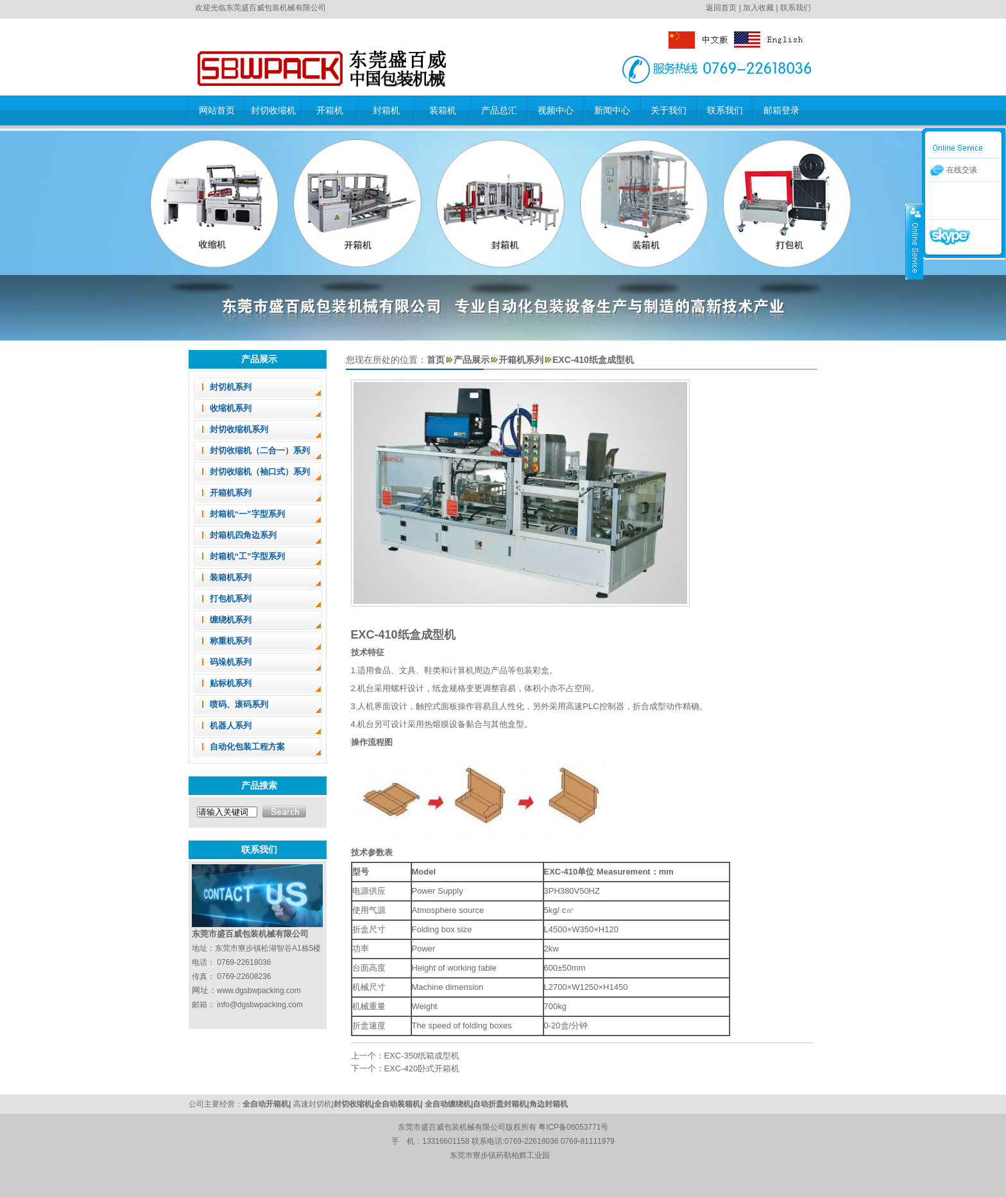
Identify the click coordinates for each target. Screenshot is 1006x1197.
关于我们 (668, 110)
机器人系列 (231, 725)
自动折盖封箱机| (501, 1104)
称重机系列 (231, 641)
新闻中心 (612, 110)
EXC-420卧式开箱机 (422, 1068)
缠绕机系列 (231, 619)
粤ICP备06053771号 (573, 1127)
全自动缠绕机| (449, 1104)
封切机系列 (231, 387)
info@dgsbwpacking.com (260, 1004)
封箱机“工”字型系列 (247, 556)
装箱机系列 (231, 577)
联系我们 (795, 7)
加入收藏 (758, 7)
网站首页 (217, 110)
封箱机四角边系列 (243, 535)
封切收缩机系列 (239, 429)
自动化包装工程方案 (247, 746)
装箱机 (442, 110)
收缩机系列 (231, 408)
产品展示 (472, 360)
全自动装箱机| (399, 1104)
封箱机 (386, 110)
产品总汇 (499, 110)
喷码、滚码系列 (239, 704)
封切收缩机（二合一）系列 (260, 450)
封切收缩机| (354, 1104)
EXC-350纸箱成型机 (422, 1055)
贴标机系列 (231, 683)
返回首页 (721, 7)
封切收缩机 (273, 110)
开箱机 (329, 110)
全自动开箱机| (268, 1104)
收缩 (914, 242)
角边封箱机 (548, 1104)
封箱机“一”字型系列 (247, 514)
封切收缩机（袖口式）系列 (260, 471)
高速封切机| (313, 1104)
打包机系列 (231, 598)
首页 (436, 360)
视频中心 (556, 110)
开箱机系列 (231, 493)
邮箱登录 (781, 110)
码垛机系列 (231, 662)
